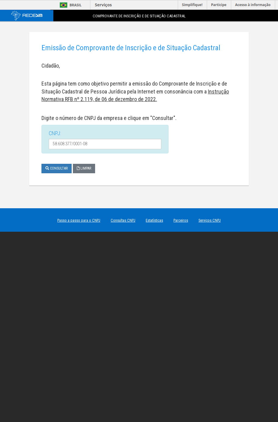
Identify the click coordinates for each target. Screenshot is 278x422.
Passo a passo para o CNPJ (78, 220)
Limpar (84, 168)
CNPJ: (55, 133)
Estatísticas (154, 220)
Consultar (56, 168)
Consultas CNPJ (123, 220)
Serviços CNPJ (209, 220)
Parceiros (180, 220)
